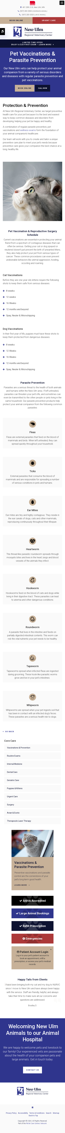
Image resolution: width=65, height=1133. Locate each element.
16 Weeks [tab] (11, 303)
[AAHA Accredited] (32, 901)
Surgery (10, 805)
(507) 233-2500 (26, 11)
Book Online (16, 20)
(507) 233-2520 (34, 15)
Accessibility (23, 1113)
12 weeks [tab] (11, 297)
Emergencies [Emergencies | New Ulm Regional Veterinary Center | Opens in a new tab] (32, 938)
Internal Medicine (14, 764)
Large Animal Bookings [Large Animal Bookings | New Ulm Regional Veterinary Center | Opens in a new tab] (32, 913)
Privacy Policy (11, 1113)
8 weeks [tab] (10, 290)
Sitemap (56, 1113)
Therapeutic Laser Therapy (19, 821)
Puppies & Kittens (14, 788)
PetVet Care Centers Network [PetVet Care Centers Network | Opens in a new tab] (36, 1123)
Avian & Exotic (13, 813)
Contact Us (32, 1070)
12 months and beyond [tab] (17, 309)
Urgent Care (49, 20)
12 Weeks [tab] (11, 351)
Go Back (9, 732)
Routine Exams (13, 756)
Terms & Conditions (37, 1113)
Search (48, 1113)
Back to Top (33, 1116)
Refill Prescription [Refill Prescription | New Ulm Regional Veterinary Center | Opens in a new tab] (32, 926)
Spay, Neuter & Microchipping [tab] (20, 315)
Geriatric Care (13, 780)
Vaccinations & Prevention (18, 748)
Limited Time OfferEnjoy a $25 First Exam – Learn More (31, 44)
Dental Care (12, 772)
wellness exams (28, 130)
